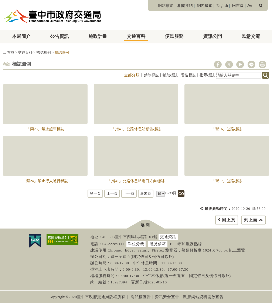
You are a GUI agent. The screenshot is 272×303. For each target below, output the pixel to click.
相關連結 (185, 5)
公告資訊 (59, 36)
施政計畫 (97, 36)
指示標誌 (207, 75)
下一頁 (128, 194)
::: (153, 5)
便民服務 (174, 36)
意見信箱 (158, 244)
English (222, 5)
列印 (262, 64)
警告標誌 (188, 75)
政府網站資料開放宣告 (203, 297)
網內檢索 (204, 5)
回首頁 (238, 5)
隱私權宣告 (141, 297)
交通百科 (136, 36)
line (251, 64)
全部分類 (131, 75)
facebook (218, 64)
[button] (145, 224)
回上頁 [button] (228, 220)
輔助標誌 (170, 75)
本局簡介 (21, 36)
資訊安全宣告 (167, 297)
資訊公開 (212, 36)
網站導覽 (165, 5)
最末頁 (145, 194)
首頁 (10, 52)
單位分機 (136, 244)
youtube (240, 64)
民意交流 (250, 36)
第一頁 (95, 194)
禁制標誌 (151, 75)
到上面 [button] (251, 220)
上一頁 (112, 194)
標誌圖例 (43, 52)
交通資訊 (168, 237)
